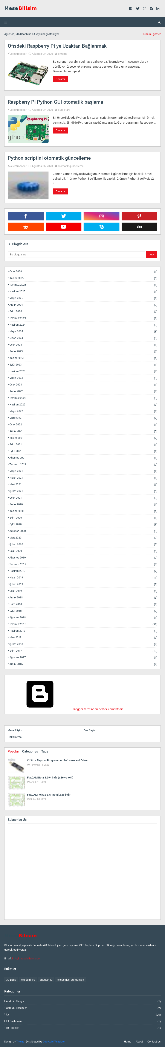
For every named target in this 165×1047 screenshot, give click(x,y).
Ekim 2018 (83, 604)
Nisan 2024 (83, 338)
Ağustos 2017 (83, 657)
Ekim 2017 (83, 650)
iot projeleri (83, 1027)
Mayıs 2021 (83, 471)
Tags (44, 751)
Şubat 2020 (83, 544)
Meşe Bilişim (15, 730)
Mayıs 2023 (83, 378)
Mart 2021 (83, 484)
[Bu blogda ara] (76, 254)
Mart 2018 (83, 637)
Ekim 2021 (83, 444)
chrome (62, 53)
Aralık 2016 (83, 664)
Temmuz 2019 (83, 564)
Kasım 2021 (83, 438)
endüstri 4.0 (28, 979)
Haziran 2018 (83, 631)
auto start (64, 109)
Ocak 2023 (83, 384)
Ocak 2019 (83, 591)
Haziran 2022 (83, 404)
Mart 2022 (83, 418)
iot (83, 1014)
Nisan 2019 (83, 577)
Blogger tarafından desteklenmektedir (65, 709)
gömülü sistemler (83, 1008)
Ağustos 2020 (83, 531)
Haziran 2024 (83, 324)
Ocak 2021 (83, 497)
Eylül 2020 (83, 524)
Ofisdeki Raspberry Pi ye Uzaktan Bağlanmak (57, 46)
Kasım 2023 (83, 358)
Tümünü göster (151, 34)
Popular (13, 751)
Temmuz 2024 (83, 318)
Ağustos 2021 (83, 458)
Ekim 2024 (83, 311)
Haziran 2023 (83, 371)
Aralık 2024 (83, 305)
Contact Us (154, 1041)
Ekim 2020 (83, 517)
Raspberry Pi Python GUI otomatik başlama (55, 102)
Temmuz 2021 (83, 464)
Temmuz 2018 (83, 624)
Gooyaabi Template (53, 1041)
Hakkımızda (15, 737)
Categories (30, 751)
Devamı (60, 79)
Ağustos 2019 (83, 557)
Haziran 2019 (83, 571)
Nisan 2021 (83, 477)
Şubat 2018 (83, 644)
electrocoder (18, 53)
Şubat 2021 (83, 491)
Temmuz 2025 (83, 285)
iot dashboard (83, 1021)
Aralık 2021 (83, 431)
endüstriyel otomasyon (70, 979)
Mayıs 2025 (83, 298)
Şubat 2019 (83, 584)
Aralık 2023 (83, 351)
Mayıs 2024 (83, 331)
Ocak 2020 (83, 551)
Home (127, 1041)
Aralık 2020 (83, 504)
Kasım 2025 (83, 278)
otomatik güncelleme (71, 166)
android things (83, 1001)
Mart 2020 (83, 537)
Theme (20, 1041)
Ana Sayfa (90, 730)
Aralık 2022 (83, 391)
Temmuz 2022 (83, 398)
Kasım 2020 (83, 511)
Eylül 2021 (83, 451)
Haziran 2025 (83, 291)
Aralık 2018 (83, 597)
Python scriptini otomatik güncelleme (49, 158)
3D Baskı (11, 979)
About (139, 1041)
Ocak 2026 (83, 271)
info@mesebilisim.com (26, 958)
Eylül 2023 (83, 364)
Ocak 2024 (83, 344)
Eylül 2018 (83, 611)
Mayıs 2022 (83, 411)
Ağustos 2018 (83, 617)
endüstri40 (46, 979)
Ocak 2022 (83, 424)
